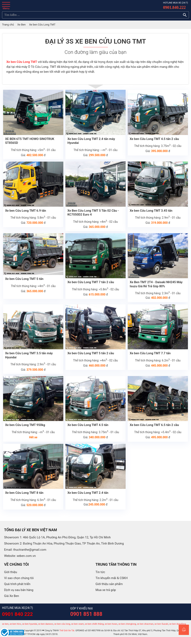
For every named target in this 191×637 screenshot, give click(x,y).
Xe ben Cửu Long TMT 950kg (25, 425)
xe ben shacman (145, 624)
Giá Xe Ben (11, 596)
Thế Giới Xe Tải (66, 630)
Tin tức (100, 572)
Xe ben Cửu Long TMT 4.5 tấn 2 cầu (154, 139)
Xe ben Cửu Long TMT (21, 62)
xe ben (5, 624)
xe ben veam (77, 624)
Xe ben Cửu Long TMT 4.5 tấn (87, 425)
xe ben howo (111, 624)
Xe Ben (21, 24)
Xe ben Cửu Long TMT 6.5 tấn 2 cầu (154, 425)
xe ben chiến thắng (94, 624)
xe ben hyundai (29, 624)
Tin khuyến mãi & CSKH (112, 578)
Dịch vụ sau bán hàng (18, 590)
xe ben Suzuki (161, 624)
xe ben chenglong (127, 624)
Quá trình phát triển (17, 584)
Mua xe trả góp (106, 590)
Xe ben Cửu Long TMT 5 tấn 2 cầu (90, 353)
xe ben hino (15, 624)
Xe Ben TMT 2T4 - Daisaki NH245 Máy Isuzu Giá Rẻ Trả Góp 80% (156, 284)
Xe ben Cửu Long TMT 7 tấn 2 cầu (90, 282)
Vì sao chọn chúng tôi (19, 578)
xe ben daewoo (45, 624)
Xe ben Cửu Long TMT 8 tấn (24, 493)
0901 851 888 (86, 614)
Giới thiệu (10, 572)
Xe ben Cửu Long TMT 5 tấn (24, 279)
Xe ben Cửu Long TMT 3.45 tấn (151, 210)
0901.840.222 (174, 7)
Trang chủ (8, 24)
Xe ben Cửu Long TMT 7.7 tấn (150, 353)
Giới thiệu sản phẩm (109, 584)
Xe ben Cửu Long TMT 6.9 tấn (25, 210)
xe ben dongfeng (177, 624)
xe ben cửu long (62, 624)
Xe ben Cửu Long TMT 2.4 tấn (87, 493)
